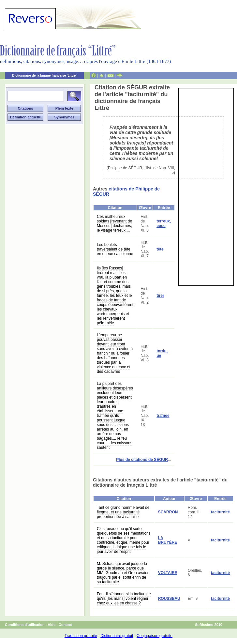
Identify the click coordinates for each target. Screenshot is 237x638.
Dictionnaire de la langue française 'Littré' (44, 75)
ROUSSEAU (169, 598)
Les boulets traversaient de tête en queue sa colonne (115, 249)
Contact (65, 625)
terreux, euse (163, 223)
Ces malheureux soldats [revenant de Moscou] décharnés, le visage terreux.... (114, 223)
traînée (162, 415)
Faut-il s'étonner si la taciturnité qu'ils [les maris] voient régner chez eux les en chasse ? (124, 598)
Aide (51, 625)
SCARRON (168, 512)
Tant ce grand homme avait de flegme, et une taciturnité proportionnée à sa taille (123, 512)
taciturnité (220, 512)
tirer (160, 295)
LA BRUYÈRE (167, 540)
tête (159, 249)
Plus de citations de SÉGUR (142, 459)
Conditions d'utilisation (25, 625)
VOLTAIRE (167, 572)
